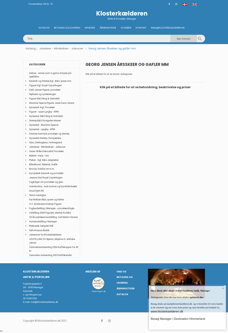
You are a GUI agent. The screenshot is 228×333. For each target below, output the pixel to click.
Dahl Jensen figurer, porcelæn (44, 89)
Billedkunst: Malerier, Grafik (43, 164)
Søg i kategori (183, 39)
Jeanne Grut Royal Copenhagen (45, 177)
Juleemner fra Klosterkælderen (45, 234)
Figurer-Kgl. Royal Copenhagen (45, 85)
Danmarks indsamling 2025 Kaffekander (50, 255)
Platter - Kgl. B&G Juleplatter (44, 160)
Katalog (44, 27)
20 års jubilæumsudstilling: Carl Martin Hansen (53, 217)
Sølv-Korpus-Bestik (39, 230)
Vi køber (126, 27)
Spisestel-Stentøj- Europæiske (45, 138)
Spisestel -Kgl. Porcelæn (42, 107)
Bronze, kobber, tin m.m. (42, 168)
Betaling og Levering (67, 27)
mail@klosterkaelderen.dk (44, 302)
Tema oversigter (37, 195)
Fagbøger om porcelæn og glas (46, 182)
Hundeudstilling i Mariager (43, 221)
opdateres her (196, 297)
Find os (121, 271)
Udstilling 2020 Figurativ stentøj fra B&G (50, 212)
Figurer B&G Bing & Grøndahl (44, 98)
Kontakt (141, 27)
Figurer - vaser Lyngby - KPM (44, 111)
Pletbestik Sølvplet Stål (41, 226)
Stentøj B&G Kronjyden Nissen (45, 120)
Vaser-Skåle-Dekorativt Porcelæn (46, 151)
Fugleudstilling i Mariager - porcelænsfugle (51, 208)
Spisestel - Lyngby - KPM (42, 129)
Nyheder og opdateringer (42, 94)
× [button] (223, 288)
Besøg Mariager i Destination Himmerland (178, 318)
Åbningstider (108, 27)
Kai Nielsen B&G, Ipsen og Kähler (46, 199)
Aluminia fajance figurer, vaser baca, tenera (51, 103)
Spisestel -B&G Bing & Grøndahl (46, 116)
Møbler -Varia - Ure (39, 155)
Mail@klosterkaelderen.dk (168, 27)
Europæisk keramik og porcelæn (46, 173)
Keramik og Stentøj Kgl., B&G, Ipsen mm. (50, 81)
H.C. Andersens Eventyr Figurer (45, 204)
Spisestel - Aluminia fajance (43, 125)
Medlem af (93, 271)
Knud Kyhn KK (36, 190)
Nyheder (90, 27)
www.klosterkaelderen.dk (167, 311)
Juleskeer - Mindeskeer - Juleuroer (61, 48)
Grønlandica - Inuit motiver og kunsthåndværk (53, 186)
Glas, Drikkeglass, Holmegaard (45, 142)
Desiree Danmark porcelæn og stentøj (49, 133)
